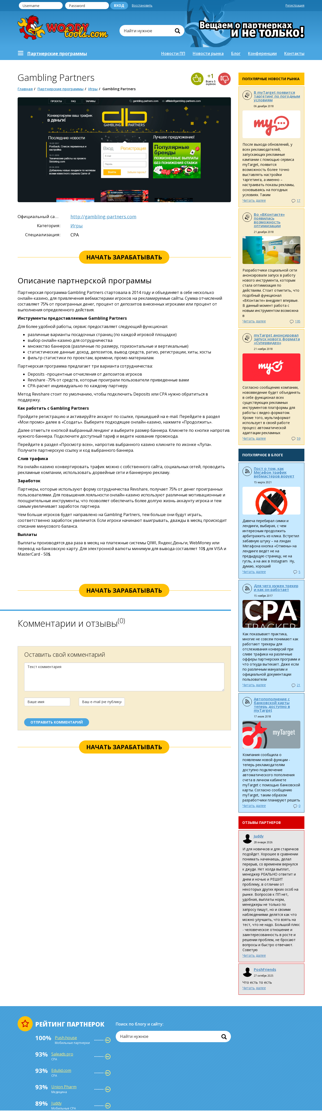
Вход (119, 5)
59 (298, 438)
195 (297, 321)
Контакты (294, 53)
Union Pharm (63, 1087)
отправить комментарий (56, 722)
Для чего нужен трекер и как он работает (276, 587)
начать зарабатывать (124, 257)
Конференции (262, 53)
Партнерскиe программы (57, 53)
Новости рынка (208, 53)
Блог (235, 53)
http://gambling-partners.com (103, 217)
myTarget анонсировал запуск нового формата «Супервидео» (277, 339)
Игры (93, 88)
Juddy (259, 835)
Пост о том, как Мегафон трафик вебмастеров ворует (274, 472)
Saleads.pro (62, 1054)
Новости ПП (173, 53)
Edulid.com (61, 1070)
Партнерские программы (60, 88)
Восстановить (142, 5)
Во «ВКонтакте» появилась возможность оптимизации (269, 220)
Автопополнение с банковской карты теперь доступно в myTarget (272, 704)
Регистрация (295, 5)
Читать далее (254, 200)
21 (298, 685)
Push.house (66, 1037)
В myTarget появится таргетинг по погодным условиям (277, 96)
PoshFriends (265, 969)
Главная (25, 88)
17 (298, 200)
